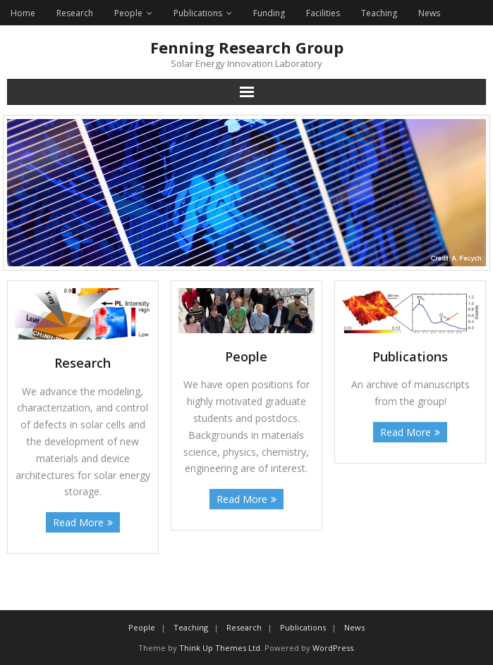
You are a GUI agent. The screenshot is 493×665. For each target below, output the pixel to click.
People (128, 13)
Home (23, 13)
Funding (269, 13)
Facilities (323, 13)
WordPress (332, 647)
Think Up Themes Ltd (219, 647)
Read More (78, 522)
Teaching (379, 13)
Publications (198, 13)
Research (74, 13)
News (429, 13)
